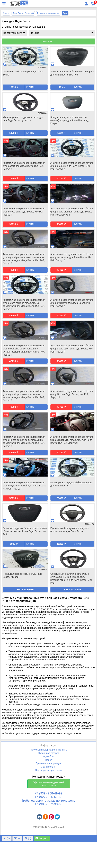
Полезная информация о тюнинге (48, 749)
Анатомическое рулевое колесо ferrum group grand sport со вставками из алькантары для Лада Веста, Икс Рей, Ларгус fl (24, 396)
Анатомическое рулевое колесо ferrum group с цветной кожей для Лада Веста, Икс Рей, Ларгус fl (24, 485)
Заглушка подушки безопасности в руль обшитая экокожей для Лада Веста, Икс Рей (25, 531)
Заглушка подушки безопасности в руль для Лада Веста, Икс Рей (72, 73)
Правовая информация (48, 763)
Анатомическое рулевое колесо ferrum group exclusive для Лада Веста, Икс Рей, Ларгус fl (71, 302)
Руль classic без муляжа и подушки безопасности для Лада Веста (69, 530)
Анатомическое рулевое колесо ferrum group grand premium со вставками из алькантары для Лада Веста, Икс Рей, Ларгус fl (24, 259)
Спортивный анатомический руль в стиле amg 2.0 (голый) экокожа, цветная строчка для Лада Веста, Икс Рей (71, 578)
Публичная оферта (48, 753)
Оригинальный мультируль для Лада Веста (23, 73)
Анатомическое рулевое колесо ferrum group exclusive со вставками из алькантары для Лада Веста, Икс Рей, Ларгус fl (24, 350)
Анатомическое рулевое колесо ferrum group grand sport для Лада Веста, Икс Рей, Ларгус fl (71, 348)
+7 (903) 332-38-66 (48, 804)
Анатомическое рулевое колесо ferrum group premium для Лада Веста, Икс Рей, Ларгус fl (71, 166)
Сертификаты (48, 766)
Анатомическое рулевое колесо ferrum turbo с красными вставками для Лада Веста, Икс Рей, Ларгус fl (71, 439)
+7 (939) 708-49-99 (48, 793)
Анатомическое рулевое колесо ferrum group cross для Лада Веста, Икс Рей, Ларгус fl (24, 211)
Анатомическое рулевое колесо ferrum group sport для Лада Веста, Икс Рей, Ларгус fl (24, 166)
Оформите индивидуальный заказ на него (48, 783)
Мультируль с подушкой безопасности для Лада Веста (71, 484)
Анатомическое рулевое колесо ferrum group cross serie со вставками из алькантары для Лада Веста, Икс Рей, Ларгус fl (24, 304)
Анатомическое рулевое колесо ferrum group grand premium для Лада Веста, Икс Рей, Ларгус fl (71, 211)
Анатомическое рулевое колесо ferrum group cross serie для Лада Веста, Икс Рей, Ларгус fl (71, 257)
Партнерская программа (48, 770)
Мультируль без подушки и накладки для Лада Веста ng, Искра (23, 119)
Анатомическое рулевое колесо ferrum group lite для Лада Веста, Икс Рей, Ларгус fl (71, 394)
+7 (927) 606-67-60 (48, 797)
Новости (48, 760)
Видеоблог (49, 756)
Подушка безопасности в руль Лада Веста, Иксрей (22, 575)
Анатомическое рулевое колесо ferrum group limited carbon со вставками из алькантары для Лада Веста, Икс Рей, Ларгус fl (24, 441)
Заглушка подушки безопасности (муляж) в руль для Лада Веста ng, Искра (69, 120)
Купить (30, 87)
